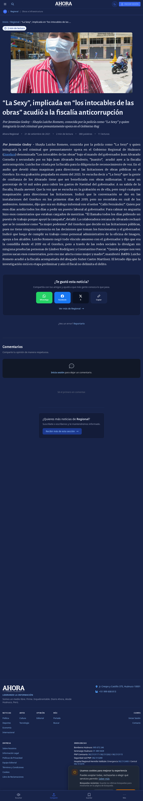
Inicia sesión (57, 372)
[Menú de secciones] (5, 4)
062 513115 (117, 754)
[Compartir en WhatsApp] (44, 298)
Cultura (22, 718)
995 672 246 (98, 747)
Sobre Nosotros (9, 748)
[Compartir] (54, 796)
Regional (14, 11)
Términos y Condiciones (13, 767)
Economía (7, 727)
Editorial (40, 718)
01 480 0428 (98, 751)
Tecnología (24, 723)
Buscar (56, 723)
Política (6, 718)
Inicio (5, 21)
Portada (56, 718)
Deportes (7, 723)
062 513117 (93, 754)
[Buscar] (12, 4)
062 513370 (79, 764)
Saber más (104, 778)
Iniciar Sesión (134, 718)
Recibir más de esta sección (62, 431)
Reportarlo (79, 323)
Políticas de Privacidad (12, 758)
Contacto (136, 723)
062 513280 (97, 758)
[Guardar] (89, 796)
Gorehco (9, 154)
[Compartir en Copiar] (99, 298)
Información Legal (11, 753)
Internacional (8, 732)
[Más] (124, 796)
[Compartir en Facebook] (62, 298)
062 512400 (123, 761)
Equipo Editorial (10, 762)
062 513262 (105, 754)
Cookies (6, 772)
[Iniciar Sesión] (129, 4)
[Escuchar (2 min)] (18, 796)
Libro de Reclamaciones (13, 777)
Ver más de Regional (71, 308)
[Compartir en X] (81, 298)
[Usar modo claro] (115, 4)
